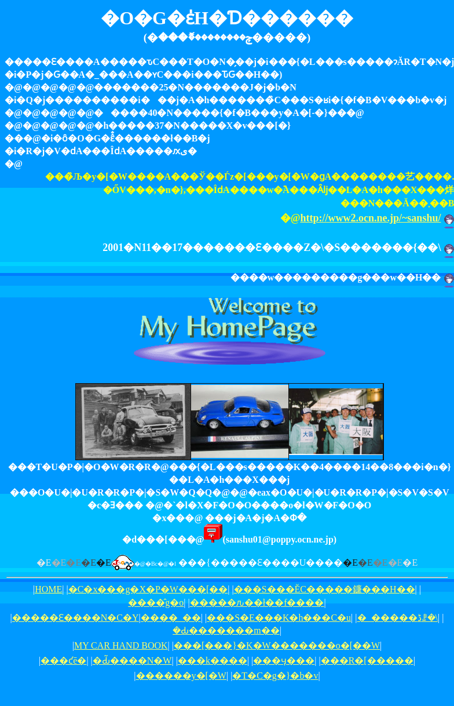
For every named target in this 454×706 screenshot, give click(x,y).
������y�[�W (181, 675)
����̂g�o (156, 602)
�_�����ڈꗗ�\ (397, 618)
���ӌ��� (283, 660)
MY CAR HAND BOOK (121, 645)
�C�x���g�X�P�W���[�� (148, 589)
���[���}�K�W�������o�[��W (277, 645)
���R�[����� (367, 660)
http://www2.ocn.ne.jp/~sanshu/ (371, 218)
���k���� (212, 660)
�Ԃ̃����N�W (132, 660)
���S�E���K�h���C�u (279, 618)
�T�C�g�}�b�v (275, 675)
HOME (48, 589)
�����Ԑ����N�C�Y (75, 618)
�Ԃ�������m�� (226, 630)
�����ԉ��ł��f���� (257, 602)
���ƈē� (63, 660)
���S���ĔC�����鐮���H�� (324, 589)
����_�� (171, 618)
